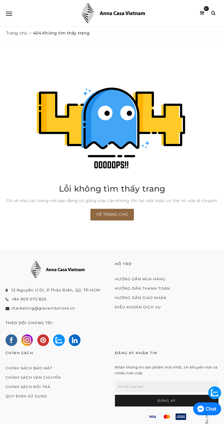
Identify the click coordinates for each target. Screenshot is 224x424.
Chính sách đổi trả (28, 387)
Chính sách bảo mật (29, 368)
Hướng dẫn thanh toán (142, 288)
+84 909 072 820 (29, 299)
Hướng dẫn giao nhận (141, 298)
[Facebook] (11, 340)
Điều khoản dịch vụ (138, 307)
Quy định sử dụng (26, 396)
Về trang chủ (112, 214)
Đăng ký (167, 401)
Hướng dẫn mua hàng (140, 279)
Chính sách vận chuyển (33, 377)
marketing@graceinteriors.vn (43, 308)
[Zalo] (59, 340)
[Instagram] (27, 340)
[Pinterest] (43, 340)
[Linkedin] (74, 340)
